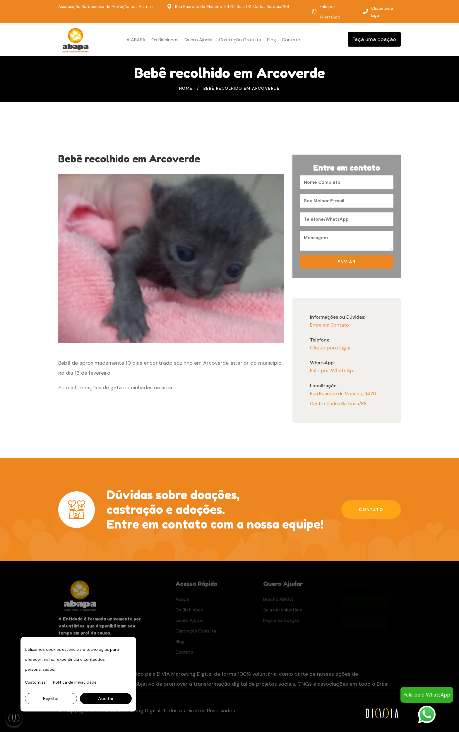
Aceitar (106, 698)
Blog (271, 40)
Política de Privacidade (75, 682)
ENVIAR (347, 262)
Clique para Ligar (382, 12)
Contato (291, 40)
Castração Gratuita (240, 40)
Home (186, 88)
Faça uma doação (374, 39)
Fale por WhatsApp (333, 370)
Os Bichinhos (165, 40)
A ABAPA (135, 40)
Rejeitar (51, 698)
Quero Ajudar (198, 40)
